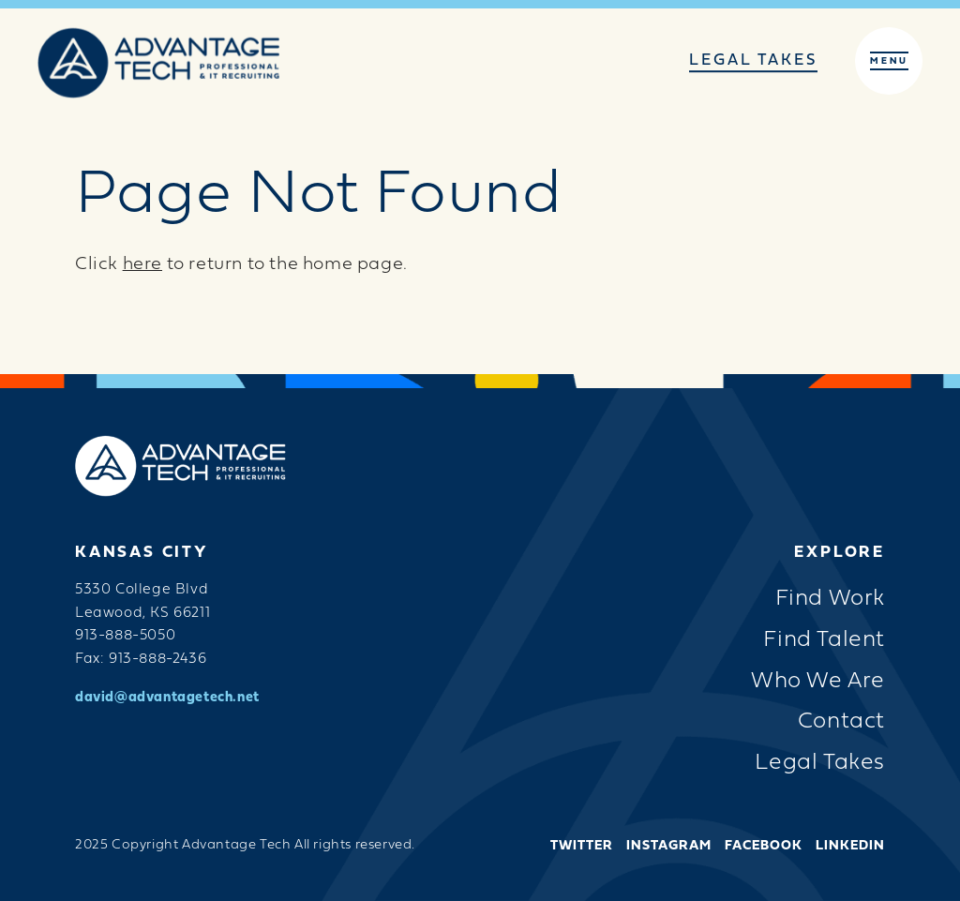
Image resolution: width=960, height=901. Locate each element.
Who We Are (818, 682)
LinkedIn (850, 846)
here (142, 265)
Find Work (830, 599)
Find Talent (824, 641)
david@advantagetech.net (167, 698)
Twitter (581, 846)
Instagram (669, 846)
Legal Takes (753, 60)
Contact (841, 722)
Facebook (763, 846)
